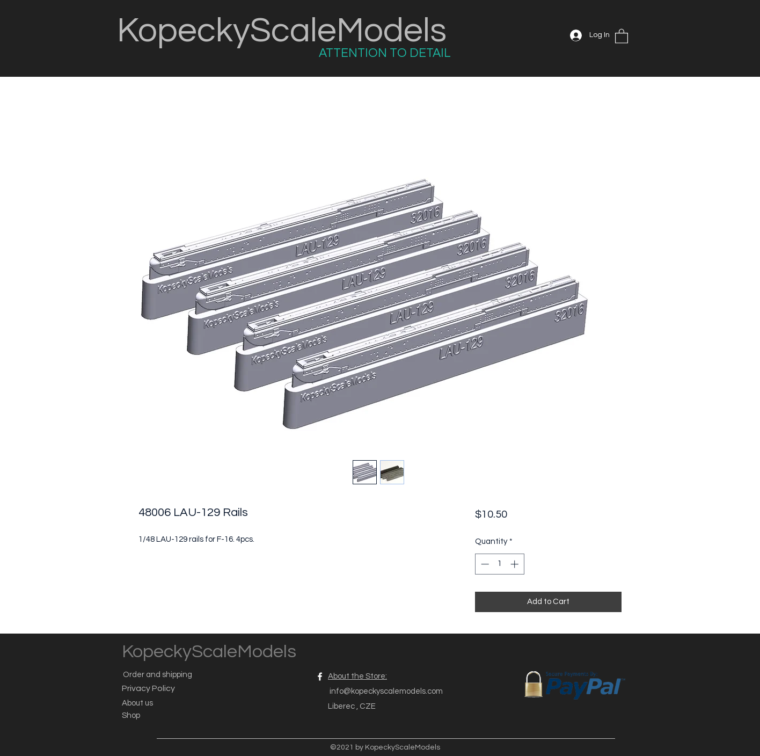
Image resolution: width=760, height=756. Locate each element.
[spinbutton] (499, 564)
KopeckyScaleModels (282, 30)
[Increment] (515, 564)
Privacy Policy (148, 688)
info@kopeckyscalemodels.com (386, 691)
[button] (621, 35)
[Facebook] (320, 676)
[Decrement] (484, 564)
